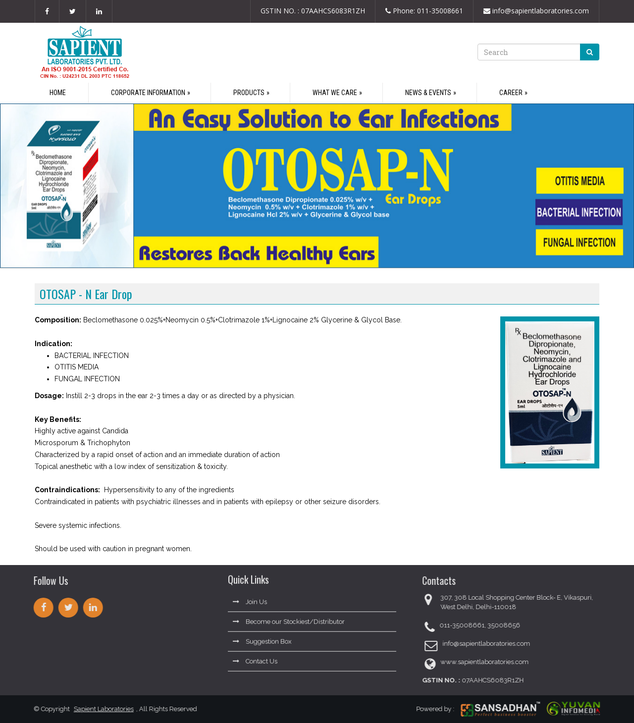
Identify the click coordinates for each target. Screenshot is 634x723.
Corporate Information (148, 93)
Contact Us (255, 657)
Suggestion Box (262, 637)
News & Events (428, 93)
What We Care (335, 93)
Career (511, 93)
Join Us (250, 597)
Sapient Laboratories (99, 709)
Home (58, 93)
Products (248, 93)
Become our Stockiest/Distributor (289, 617)
